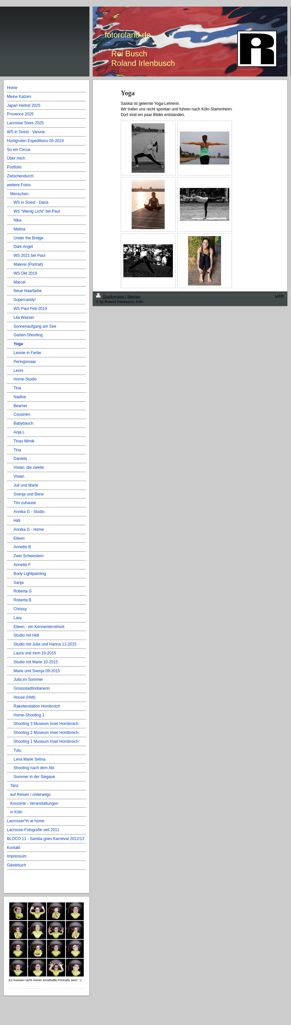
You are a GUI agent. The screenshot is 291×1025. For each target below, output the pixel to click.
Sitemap (133, 296)
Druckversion (110, 296)
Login (279, 295)
